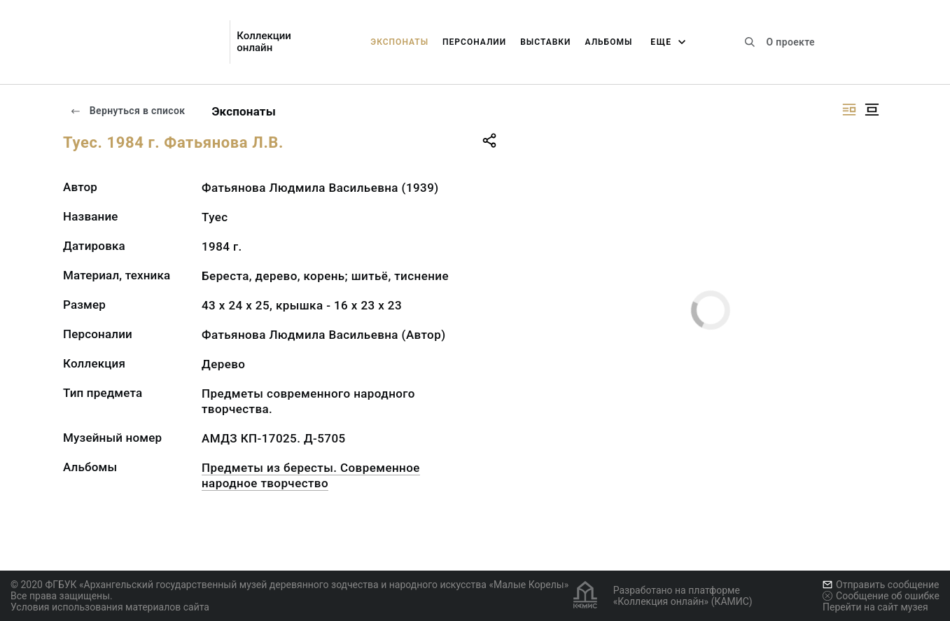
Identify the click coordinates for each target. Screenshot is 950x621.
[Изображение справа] (849, 110)
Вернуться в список (127, 110)
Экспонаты (399, 42)
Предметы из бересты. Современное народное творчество (311, 475)
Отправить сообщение (881, 584)
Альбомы (609, 42)
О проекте (791, 42)
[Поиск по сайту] (750, 42)
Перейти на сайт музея (875, 607)
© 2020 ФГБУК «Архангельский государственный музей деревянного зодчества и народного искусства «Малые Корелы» (289, 584)
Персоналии (474, 42)
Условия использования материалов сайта (110, 607)
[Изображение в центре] (871, 110)
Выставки (545, 42)
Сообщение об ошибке (881, 595)
